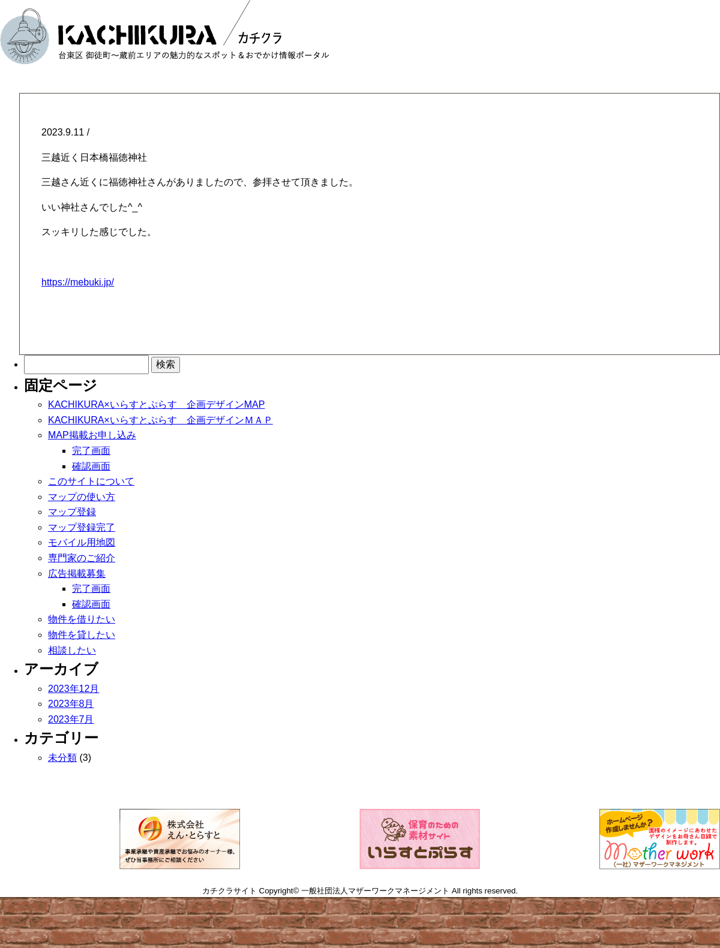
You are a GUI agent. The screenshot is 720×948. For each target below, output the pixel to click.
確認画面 (91, 466)
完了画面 (91, 451)
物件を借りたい (81, 619)
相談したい (72, 650)
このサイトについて (91, 481)
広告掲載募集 (77, 573)
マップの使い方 (81, 497)
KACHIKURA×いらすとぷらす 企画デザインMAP (156, 404)
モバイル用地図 (81, 542)
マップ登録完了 (81, 527)
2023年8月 (71, 704)
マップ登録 (72, 512)
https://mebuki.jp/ (77, 282)
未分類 (62, 758)
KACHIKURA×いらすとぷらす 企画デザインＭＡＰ (160, 420)
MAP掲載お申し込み (92, 435)
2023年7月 (71, 719)
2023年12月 (73, 689)
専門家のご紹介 (81, 558)
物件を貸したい (81, 635)
